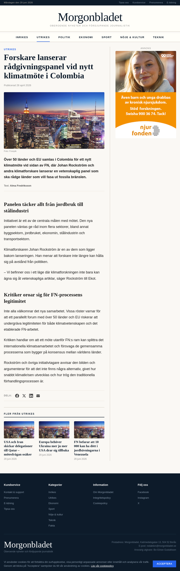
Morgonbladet (90, 17)
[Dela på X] (24, 396)
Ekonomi (86, 37)
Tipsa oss (124, 2)
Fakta (52, 525)
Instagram (143, 497)
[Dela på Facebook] (17, 396)
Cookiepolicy (100, 503)
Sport (107, 37)
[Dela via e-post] (38, 396)
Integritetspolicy (102, 497)
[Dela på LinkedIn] (31, 396)
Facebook (143, 492)
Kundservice (139, 2)
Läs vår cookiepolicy (102, 565)
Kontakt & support (14, 492)
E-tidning (171, 2)
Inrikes (22, 37)
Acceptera (164, 563)
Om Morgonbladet (103, 492)
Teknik (158, 37)
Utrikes (43, 37)
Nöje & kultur (132, 37)
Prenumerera (156, 2)
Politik (64, 37)
